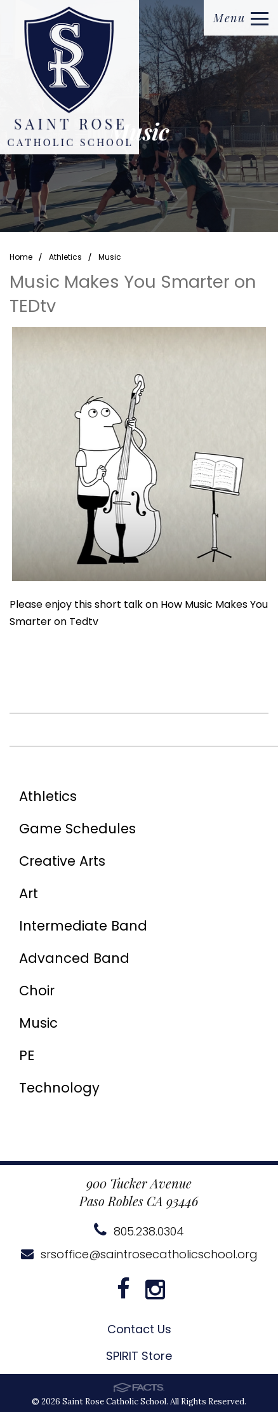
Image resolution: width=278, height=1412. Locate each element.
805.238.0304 (139, 1231)
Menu (240, 17)
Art (28, 893)
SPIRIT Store (139, 1356)
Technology (59, 1088)
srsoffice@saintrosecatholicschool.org (139, 1254)
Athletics (65, 257)
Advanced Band (74, 958)
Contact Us (139, 1329)
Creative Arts (62, 861)
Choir (37, 990)
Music (109, 257)
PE (26, 1055)
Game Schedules (77, 828)
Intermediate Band (83, 926)
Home (21, 257)
